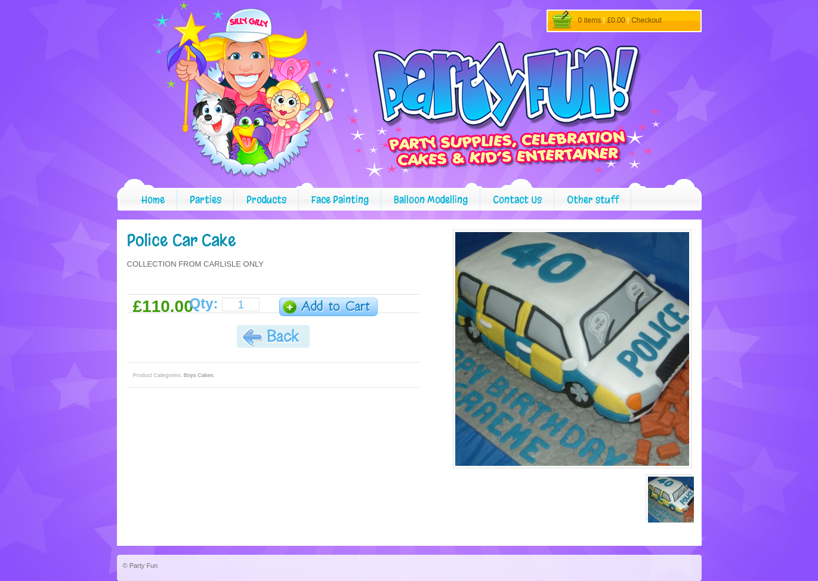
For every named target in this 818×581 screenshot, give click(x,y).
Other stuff (593, 199)
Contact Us (517, 199)
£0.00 (616, 20)
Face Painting (340, 199)
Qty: (204, 304)
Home (153, 199)
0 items (589, 20)
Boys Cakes (199, 375)
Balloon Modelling (431, 199)
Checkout (646, 20)
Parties (205, 199)
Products (266, 199)
